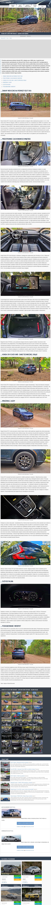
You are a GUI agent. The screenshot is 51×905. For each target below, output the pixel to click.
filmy (42, 6)
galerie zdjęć (34, 6)
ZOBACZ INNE (20, 826)
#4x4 (11, 38)
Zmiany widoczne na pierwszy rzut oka (12, 76)
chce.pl (8, 2)
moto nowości (20, 6)
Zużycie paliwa (6, 84)
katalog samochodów (28, 6)
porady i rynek (13, 6)
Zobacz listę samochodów (25, 823)
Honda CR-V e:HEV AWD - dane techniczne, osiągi (14, 80)
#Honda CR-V (3, 38)
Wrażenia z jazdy (7, 82)
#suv (8, 38)
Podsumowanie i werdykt (9, 86)
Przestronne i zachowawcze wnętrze (12, 78)
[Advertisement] (25, 49)
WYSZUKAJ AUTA (29, 826)
